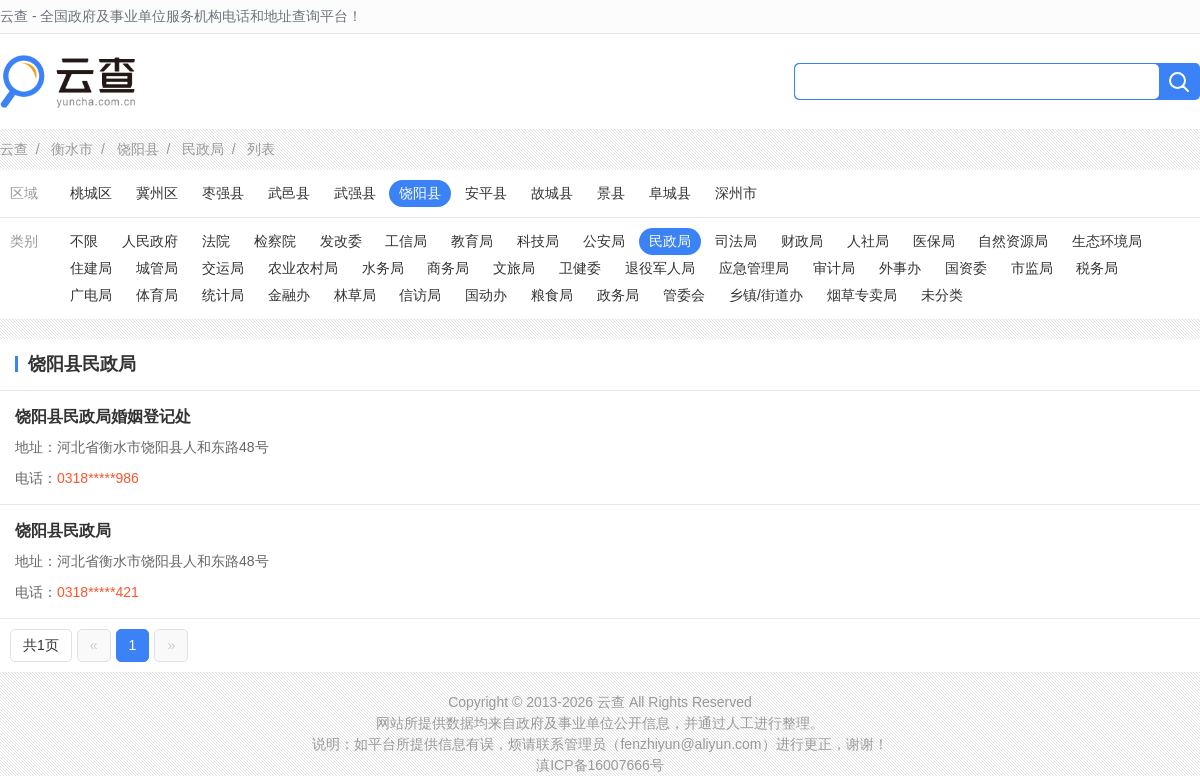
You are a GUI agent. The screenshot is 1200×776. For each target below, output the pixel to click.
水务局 (383, 268)
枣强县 (223, 193)
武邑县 (289, 193)
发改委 (341, 241)
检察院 (275, 241)
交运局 (223, 268)
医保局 (934, 241)
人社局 (868, 241)
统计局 (223, 295)
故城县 (552, 193)
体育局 (157, 295)
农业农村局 (303, 268)
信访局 (420, 295)
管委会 (684, 295)
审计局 (834, 268)
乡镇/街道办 (766, 295)
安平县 (486, 193)
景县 (611, 193)
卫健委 (580, 268)
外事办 (900, 268)
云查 (14, 149)
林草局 (355, 295)
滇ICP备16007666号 (600, 765)
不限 (84, 241)
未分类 (942, 295)
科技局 (538, 241)
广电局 (91, 295)
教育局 (472, 241)
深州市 (736, 193)
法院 (216, 241)
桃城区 (91, 193)
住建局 (91, 268)
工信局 (406, 241)
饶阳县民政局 (63, 530)
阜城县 (670, 193)
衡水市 (72, 149)
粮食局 (552, 295)
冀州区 (157, 193)
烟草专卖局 (862, 295)
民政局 (203, 149)
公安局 (604, 241)
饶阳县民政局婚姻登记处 (103, 416)
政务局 (618, 295)
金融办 (289, 295)
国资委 (966, 268)
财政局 (802, 241)
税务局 (1097, 268)
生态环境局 (1107, 241)
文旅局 (514, 268)
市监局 (1032, 268)
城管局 (157, 268)
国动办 (486, 295)
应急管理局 (754, 268)
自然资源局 (1013, 241)
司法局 (736, 241)
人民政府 (150, 241)
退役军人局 (660, 268)
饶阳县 (138, 149)
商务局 (448, 268)
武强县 (355, 193)
